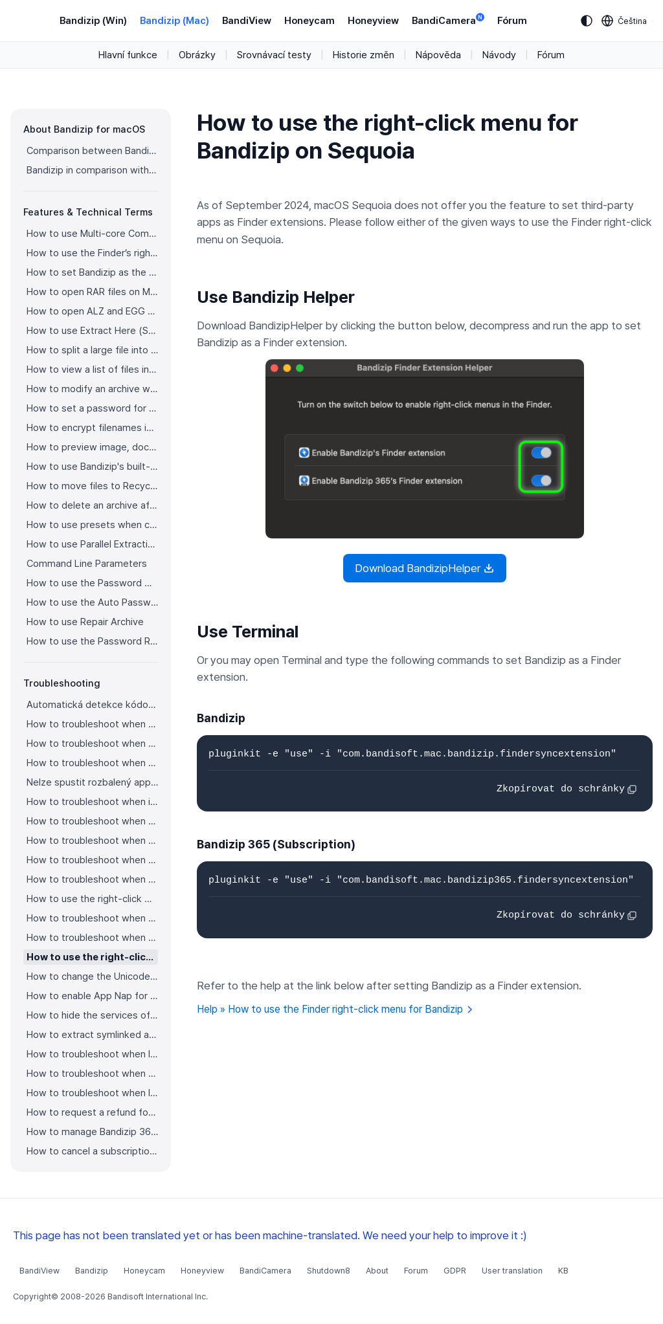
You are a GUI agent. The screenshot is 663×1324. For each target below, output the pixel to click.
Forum (416, 1270)
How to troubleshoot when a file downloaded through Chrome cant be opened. (92, 918)
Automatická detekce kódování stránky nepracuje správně (92, 705)
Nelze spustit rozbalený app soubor (92, 782)
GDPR (455, 1270)
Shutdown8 (328, 1270)
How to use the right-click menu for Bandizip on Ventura (92, 899)
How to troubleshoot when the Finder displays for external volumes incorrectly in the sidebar (92, 840)
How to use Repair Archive (85, 622)
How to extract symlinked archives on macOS (92, 1035)
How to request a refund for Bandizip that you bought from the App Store (92, 1112)
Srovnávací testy (274, 55)
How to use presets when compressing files (92, 525)
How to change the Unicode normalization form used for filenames (92, 976)
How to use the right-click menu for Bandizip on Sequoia (92, 957)
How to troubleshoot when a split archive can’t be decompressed (92, 743)
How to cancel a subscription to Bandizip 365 (92, 1151)
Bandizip (91, 1270)
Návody (499, 55)
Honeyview (373, 21)
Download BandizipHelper (425, 568)
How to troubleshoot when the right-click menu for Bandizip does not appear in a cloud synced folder (92, 860)
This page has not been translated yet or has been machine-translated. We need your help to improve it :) (270, 1235)
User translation (512, 1270)
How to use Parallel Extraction (92, 544)
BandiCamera (448, 20)
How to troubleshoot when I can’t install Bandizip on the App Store (92, 1093)
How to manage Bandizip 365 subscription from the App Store (92, 1132)
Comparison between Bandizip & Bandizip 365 (92, 151)
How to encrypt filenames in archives (92, 428)
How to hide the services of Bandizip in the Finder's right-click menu (92, 1015)
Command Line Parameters (87, 563)
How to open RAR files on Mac (92, 292)
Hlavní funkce (127, 55)
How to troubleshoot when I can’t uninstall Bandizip (92, 1054)
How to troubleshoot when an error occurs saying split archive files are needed (92, 763)
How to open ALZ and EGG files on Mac (92, 311)
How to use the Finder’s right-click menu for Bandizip (92, 253)
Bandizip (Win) (93, 21)
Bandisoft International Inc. (157, 1296)
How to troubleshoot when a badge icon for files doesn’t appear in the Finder (92, 821)
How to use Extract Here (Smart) (92, 331)
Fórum (512, 21)
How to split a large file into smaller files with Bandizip (92, 350)
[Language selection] (624, 20)
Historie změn (363, 55)
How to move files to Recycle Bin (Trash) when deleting (92, 486)
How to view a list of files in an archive (92, 369)
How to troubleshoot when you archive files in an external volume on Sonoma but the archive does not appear (92, 937)
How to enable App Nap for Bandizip (92, 996)
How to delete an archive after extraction (92, 505)
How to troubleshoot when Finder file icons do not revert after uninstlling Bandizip (92, 1073)
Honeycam (309, 21)
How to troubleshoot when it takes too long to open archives (92, 802)
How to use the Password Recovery (92, 641)
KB (563, 1270)
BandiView (246, 21)
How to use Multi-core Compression (92, 233)
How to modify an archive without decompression (92, 389)
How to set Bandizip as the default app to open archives (92, 272)
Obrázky (197, 55)
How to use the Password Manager (92, 583)
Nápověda (438, 55)
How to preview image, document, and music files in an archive (92, 447)
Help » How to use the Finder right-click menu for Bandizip (335, 1009)
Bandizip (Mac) (174, 21)
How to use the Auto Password (92, 602)
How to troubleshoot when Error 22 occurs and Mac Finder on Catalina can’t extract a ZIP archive (92, 724)
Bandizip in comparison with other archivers (92, 170)
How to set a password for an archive (92, 408)
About (377, 1270)
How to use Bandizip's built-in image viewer (92, 466)
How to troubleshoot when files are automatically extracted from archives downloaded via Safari (92, 879)
